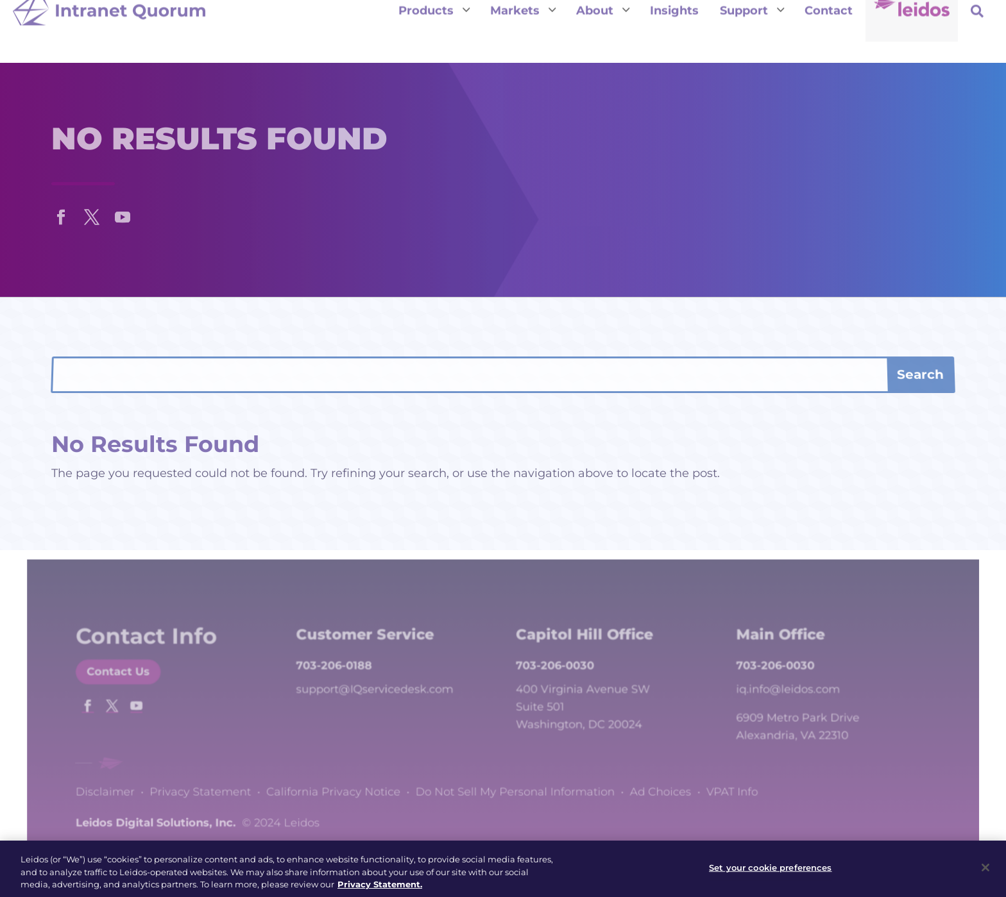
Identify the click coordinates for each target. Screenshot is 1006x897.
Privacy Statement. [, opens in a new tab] (379, 889)
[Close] (985, 873)
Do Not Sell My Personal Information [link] (514, 786)
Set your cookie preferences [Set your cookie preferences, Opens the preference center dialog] (770, 873)
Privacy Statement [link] (222, 786)
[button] (61, 214)
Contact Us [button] (146, 687)
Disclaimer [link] (134, 786)
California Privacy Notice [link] (346, 786)
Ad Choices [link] (649, 786)
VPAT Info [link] (716, 786)
